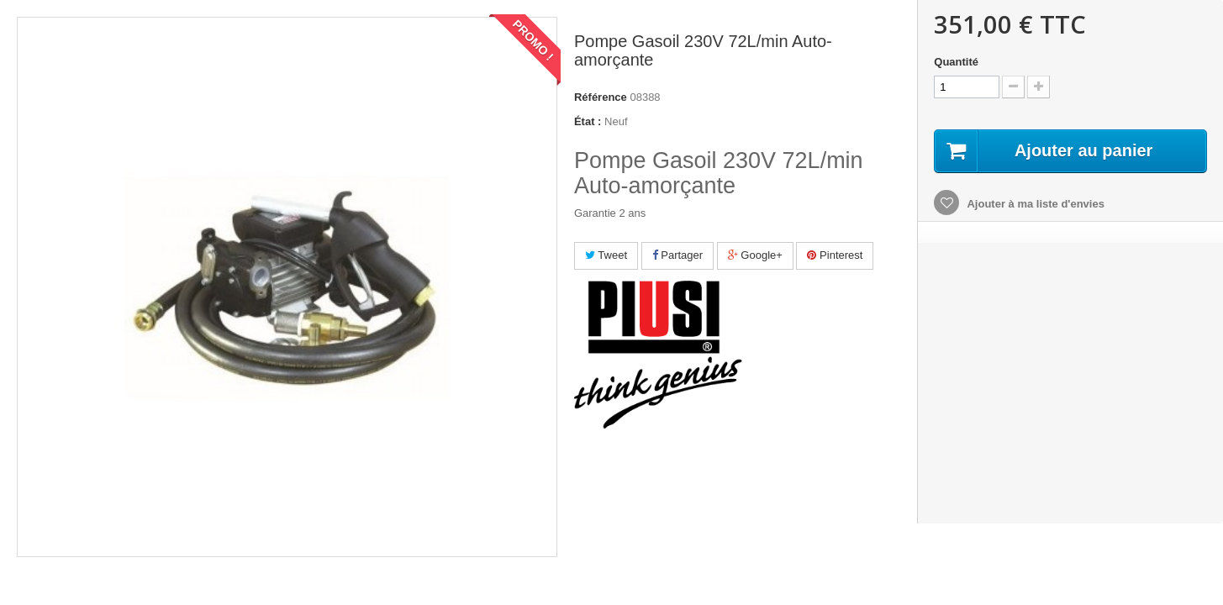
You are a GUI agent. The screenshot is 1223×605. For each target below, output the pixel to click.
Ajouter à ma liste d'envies (1034, 203)
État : (588, 121)
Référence (600, 97)
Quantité (956, 61)
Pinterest (834, 255)
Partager (677, 255)
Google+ (755, 255)
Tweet (606, 255)
